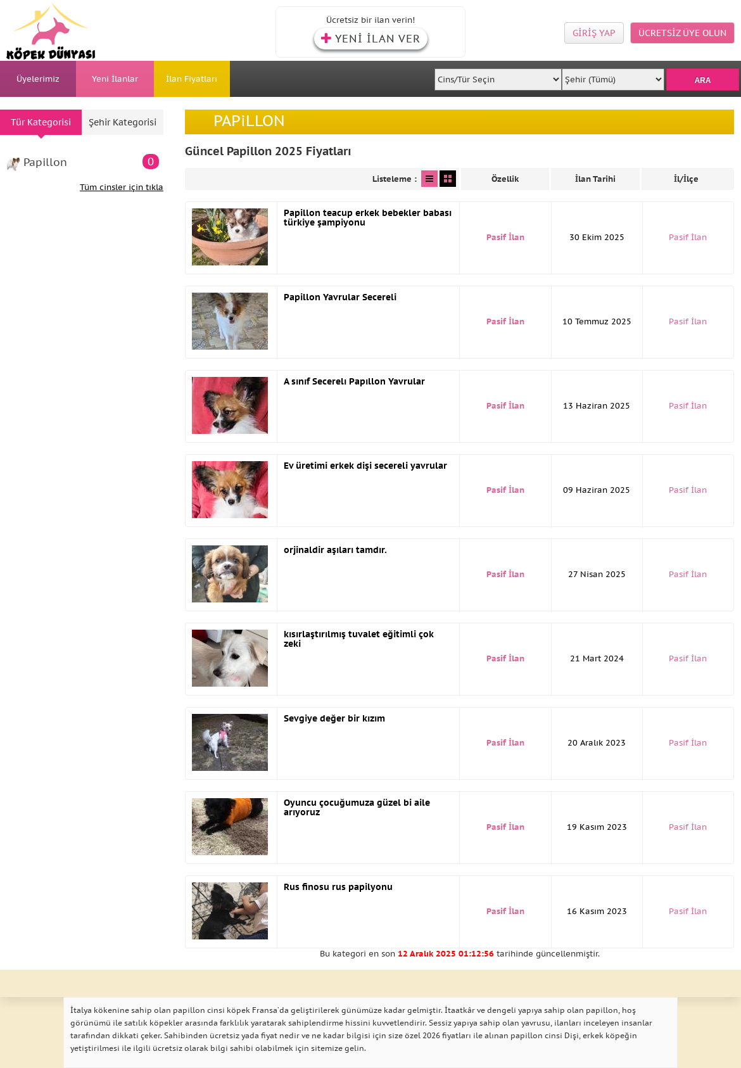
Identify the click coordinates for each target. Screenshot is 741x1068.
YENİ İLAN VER (371, 39)
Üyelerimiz (38, 78)
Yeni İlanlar (115, 78)
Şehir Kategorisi (122, 122)
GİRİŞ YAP (594, 33)
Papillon (91, 161)
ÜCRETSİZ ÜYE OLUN (682, 33)
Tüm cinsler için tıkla (121, 187)
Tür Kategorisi (41, 122)
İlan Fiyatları (191, 78)
